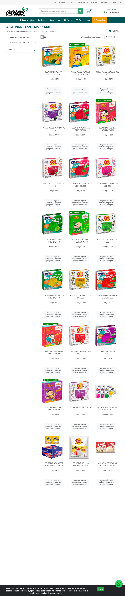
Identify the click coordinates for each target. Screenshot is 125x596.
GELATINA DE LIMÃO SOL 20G (107, 241)
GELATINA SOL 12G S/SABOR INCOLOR (81, 464)
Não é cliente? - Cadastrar (86, 2)
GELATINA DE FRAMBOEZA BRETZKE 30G (81, 185)
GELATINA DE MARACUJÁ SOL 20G (80, 296)
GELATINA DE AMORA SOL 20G (54, 129)
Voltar (114, 31)
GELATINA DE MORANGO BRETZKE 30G (108, 296)
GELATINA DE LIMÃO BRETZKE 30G (54, 241)
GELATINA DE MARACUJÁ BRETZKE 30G (54, 296)
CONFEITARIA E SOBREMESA (21, 38)
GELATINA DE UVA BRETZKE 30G (107, 352)
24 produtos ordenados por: (92, 37)
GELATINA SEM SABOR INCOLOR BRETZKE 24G (54, 464)
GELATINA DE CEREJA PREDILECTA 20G (107, 129)
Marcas (21, 50)
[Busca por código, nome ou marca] (58, 11)
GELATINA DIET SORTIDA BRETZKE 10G (107, 408)
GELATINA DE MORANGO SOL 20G (81, 352)
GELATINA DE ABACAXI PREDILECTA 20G (80, 73)
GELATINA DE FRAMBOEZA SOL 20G (107, 185)
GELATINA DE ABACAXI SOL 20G (107, 73)
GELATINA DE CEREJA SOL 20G (54, 185)
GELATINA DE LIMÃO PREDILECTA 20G (80, 241)
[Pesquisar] (80, 11)
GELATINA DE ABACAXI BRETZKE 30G (54, 73)
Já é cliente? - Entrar (63, 2)
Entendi (101, 590)
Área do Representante (111, 2)
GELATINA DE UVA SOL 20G (81, 407)
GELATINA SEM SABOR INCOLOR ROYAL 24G (107, 464)
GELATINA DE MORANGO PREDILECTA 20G (54, 352)
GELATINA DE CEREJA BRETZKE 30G (81, 129)
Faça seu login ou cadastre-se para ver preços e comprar (53, 91)
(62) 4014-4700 (111, 12)
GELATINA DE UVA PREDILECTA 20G (54, 408)
